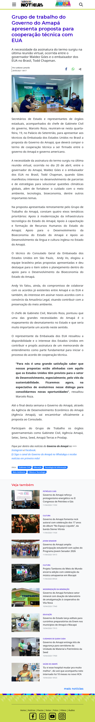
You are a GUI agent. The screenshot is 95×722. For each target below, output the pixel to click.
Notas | (49, 710)
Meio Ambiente (19, 472)
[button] (13, 4)
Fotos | (56, 710)
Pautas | (41, 710)
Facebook (30, 450)
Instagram (17, 450)
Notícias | (32, 710)
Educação (38, 467)
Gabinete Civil (25, 467)
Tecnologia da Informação (55, 467)
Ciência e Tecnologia (37, 472)
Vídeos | (64, 710)
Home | (24, 710)
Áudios (71, 710)
